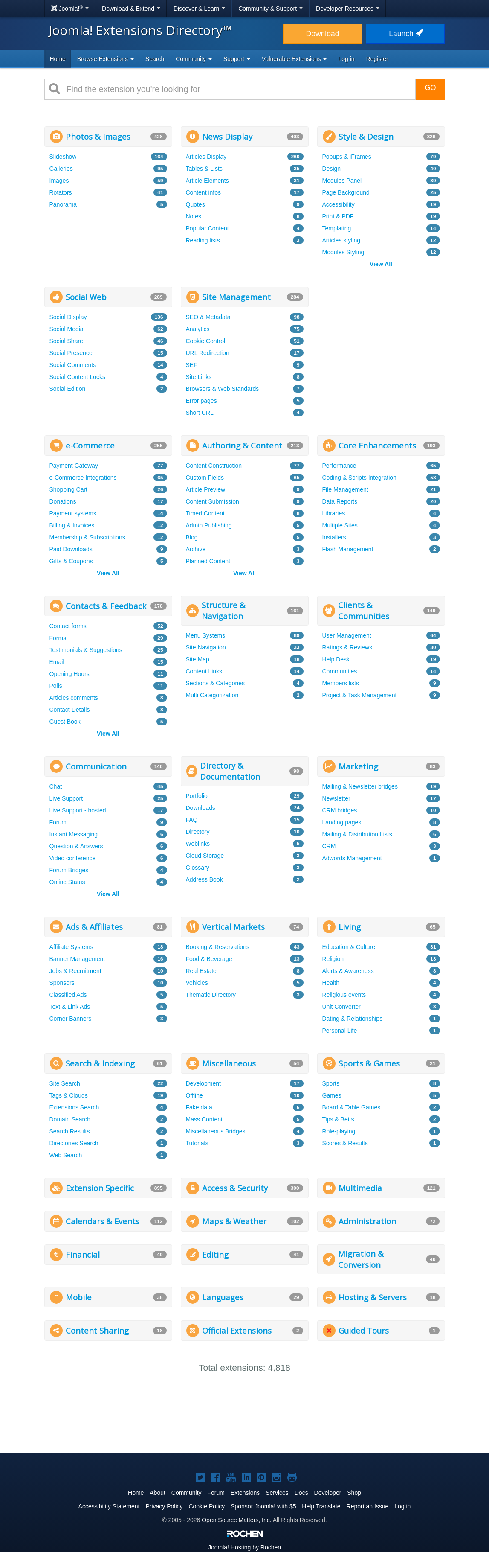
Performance (339, 465)
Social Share (66, 341)
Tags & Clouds (68, 1095)
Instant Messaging (73, 834)
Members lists (340, 683)
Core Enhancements (377, 445)
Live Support (66, 798)
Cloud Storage (205, 855)
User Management (346, 635)
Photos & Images (98, 136)
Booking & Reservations (217, 946)
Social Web (86, 296)
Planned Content (208, 561)
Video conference (72, 858)
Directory (198, 831)
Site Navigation (206, 647)
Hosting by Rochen (244, 1547)
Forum (58, 822)
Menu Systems (206, 635)
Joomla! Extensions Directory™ (140, 30)
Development (203, 1083)
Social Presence (71, 352)
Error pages (201, 400)
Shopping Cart (68, 489)
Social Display (68, 317)
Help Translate (321, 1506)
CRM (329, 846)
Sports (330, 1083)
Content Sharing (97, 1330)
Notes (194, 216)
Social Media (66, 329)
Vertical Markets (233, 926)
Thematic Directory (211, 994)
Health (330, 982)
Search (154, 58)
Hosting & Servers (373, 1297)
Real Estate (201, 970)
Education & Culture (349, 946)
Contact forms (68, 626)
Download (322, 33)
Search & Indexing (100, 1063)
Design (331, 168)
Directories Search (73, 1143)
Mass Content (204, 1119)
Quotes (195, 204)
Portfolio (197, 795)
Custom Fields (205, 477)
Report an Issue (368, 1506)
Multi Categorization (212, 695)
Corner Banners (70, 1018)
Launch (405, 33)
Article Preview (206, 489)
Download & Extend (131, 8)
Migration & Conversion (361, 1259)
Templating (336, 228)
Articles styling (341, 240)
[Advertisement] (381, 340)
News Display (227, 136)
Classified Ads (68, 994)
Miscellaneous (229, 1063)
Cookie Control (206, 341)
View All (381, 264)
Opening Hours (69, 673)
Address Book (204, 879)
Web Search (65, 1155)
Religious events (344, 994)
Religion (333, 958)
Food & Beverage (209, 958)
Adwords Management (352, 858)
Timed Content (205, 513)
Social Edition (67, 388)
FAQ (192, 819)
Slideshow (63, 156)
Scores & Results (345, 1143)
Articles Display (206, 156)
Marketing (358, 766)
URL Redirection (207, 352)
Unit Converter (341, 1006)
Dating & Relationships (352, 1018)
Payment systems (72, 513)
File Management (345, 489)
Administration (367, 1221)
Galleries (61, 168)
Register (377, 58)
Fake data (199, 1107)
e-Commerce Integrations (83, 477)
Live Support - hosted (77, 810)
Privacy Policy (163, 1506)
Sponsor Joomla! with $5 (263, 1506)
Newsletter (336, 798)
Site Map (197, 659)
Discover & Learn (199, 8)
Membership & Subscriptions (87, 537)
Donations (62, 501)
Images (59, 180)
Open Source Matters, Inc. (236, 1520)
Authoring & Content (242, 445)
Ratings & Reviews (347, 647)
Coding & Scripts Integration (359, 477)
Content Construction (214, 465)
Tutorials (197, 1143)
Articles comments (73, 697)
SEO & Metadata (208, 317)
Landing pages (342, 822)
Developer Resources (347, 8)
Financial (83, 1254)
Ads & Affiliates (94, 926)
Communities (339, 671)
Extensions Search (74, 1107)
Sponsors (62, 982)
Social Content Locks (77, 376)
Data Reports (339, 501)
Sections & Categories (215, 683)
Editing (215, 1254)
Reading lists (203, 240)
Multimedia (360, 1187)
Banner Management (77, 958)
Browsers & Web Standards (222, 388)
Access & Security (235, 1187)
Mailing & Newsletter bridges (360, 786)
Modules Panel (342, 180)
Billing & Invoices (72, 525)
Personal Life (339, 1030)
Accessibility (338, 204)
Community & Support (270, 8)
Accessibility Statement (109, 1506)
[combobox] (238, 89)
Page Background (346, 192)
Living (350, 926)
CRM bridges (339, 810)
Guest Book (65, 721)
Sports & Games (369, 1063)
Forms (58, 638)
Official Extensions (237, 1330)
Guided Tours (364, 1330)
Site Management (236, 296)
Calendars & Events (102, 1221)
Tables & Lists (204, 168)
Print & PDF (338, 216)
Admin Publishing (209, 525)
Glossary (197, 867)
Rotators (60, 192)
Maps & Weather (234, 1221)
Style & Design (366, 136)
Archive (196, 549)
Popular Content (207, 228)
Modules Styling (343, 252)
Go (430, 88)
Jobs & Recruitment (75, 970)
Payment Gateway (73, 465)
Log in (346, 58)
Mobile (79, 1297)
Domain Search (70, 1119)
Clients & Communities (363, 610)
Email (56, 661)
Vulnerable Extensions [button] (294, 58)
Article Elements (207, 180)
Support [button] (236, 58)
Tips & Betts (338, 1119)
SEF (191, 364)
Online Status (67, 882)
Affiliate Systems (71, 946)
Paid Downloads (71, 549)
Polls (55, 685)
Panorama (63, 204)
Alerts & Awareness (348, 970)
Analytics (198, 329)
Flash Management (347, 549)
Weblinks (198, 843)
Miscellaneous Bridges (216, 1131)
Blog (192, 537)
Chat (55, 786)
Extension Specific (100, 1187)
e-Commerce (90, 445)
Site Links (199, 376)
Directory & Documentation (230, 771)
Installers (334, 537)
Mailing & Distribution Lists (357, 834)
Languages (222, 1297)
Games (331, 1095)
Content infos (203, 192)
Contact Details (69, 709)
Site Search (64, 1083)
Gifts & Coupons (71, 561)
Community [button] (194, 58)
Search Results (69, 1131)
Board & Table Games (351, 1107)
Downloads (200, 807)
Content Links (204, 671)
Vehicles (197, 982)
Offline (194, 1095)
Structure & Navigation (224, 610)
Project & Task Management (359, 695)
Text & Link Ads (69, 1006)
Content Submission (212, 501)
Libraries (333, 513)
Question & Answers (76, 846)
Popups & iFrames (346, 156)
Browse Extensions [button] (105, 58)
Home (58, 58)
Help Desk (336, 659)
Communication (96, 766)
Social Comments (72, 364)
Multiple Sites (340, 525)
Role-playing (339, 1131)
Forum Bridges (69, 870)
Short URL (200, 412)
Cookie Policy (206, 1506)
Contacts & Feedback (106, 605)
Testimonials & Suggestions (85, 649)
